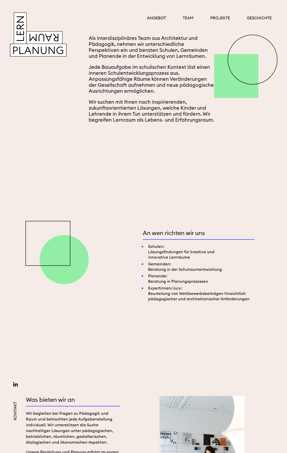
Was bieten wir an (50, 399)
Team (188, 17)
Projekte (220, 17)
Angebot (156, 17)
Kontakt (15, 411)
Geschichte (259, 17)
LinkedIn (15, 384)
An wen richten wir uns (174, 233)
